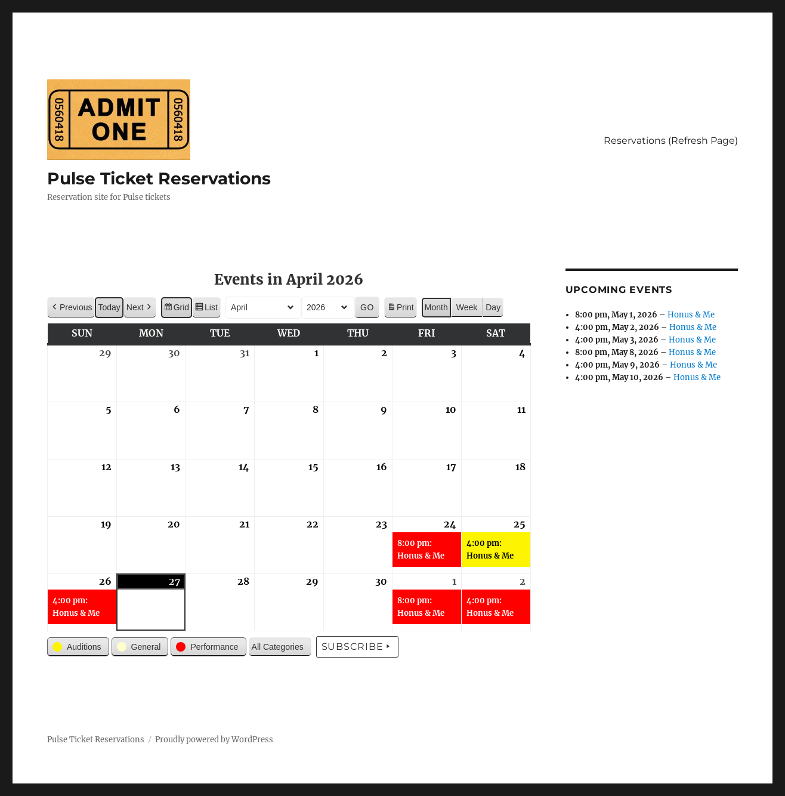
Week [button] (467, 307)
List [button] (206, 309)
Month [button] (436, 307)
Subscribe (358, 647)
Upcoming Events (618, 289)
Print (400, 309)
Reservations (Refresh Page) (671, 140)
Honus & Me (691, 315)
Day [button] (493, 307)
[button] (71, 307)
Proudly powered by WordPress (214, 740)
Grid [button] (176, 309)
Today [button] (109, 307)
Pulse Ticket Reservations (159, 178)
